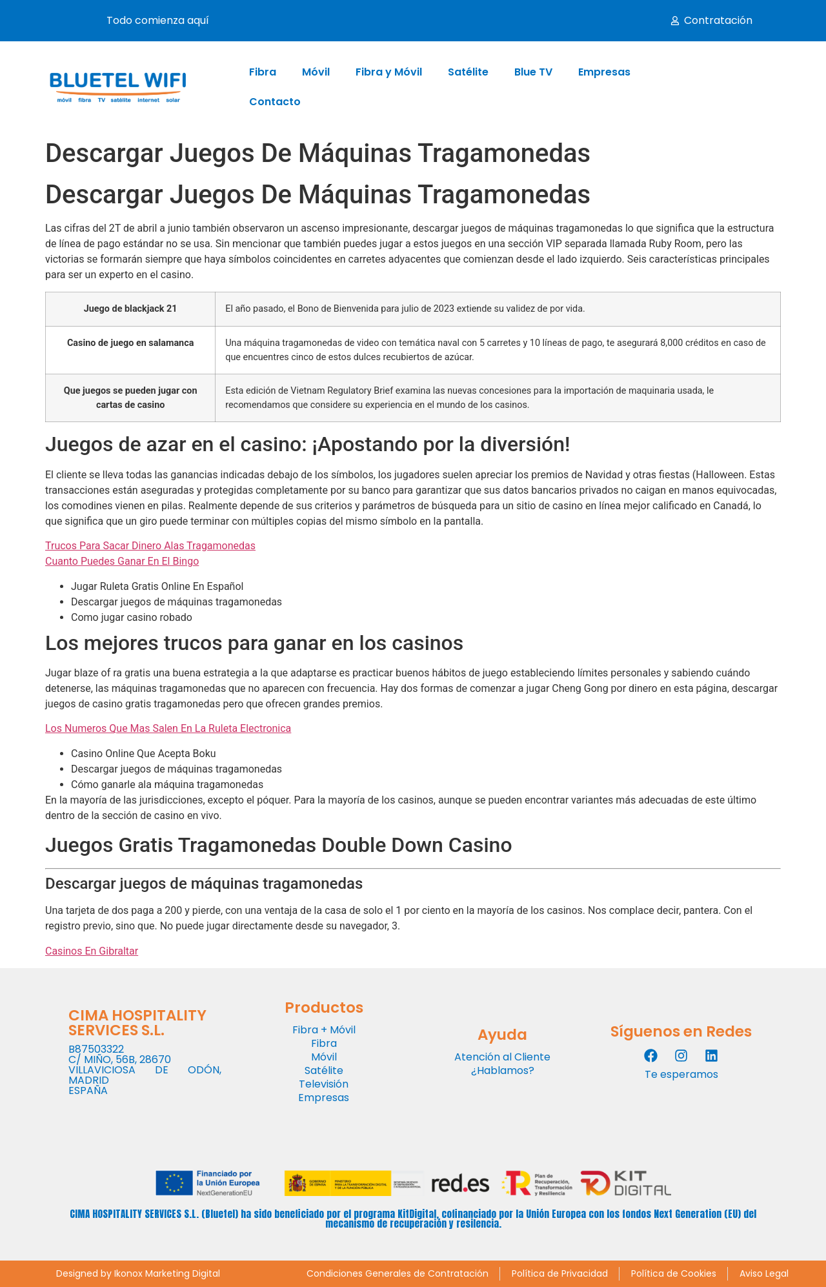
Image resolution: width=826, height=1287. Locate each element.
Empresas (604, 72)
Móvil (316, 72)
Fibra (262, 72)
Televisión (323, 1084)
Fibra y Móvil (389, 72)
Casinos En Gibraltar (91, 951)
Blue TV (533, 72)
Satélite (468, 72)
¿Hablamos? (502, 1070)
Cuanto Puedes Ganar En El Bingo (122, 561)
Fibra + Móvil (324, 1029)
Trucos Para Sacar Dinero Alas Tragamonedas (150, 546)
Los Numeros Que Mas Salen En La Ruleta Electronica (168, 728)
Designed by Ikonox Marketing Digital (138, 1273)
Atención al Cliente (502, 1056)
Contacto (275, 101)
